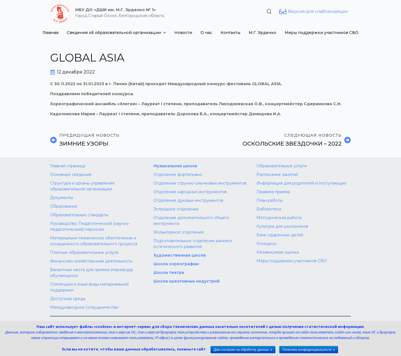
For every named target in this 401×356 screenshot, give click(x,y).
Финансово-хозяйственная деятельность (91, 261)
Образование (63, 206)
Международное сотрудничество (84, 307)
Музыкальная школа (175, 165)
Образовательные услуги (281, 165)
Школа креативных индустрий (186, 281)
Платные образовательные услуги (84, 252)
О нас (206, 32)
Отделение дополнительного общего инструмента (191, 220)
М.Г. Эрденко (262, 32)
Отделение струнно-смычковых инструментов (199, 183)
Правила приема (273, 191)
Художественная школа (179, 255)
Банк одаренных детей (279, 234)
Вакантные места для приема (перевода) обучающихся (91, 272)
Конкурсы (266, 243)
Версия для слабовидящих (318, 11)
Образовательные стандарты (79, 214)
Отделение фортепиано (177, 174)
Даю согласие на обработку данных (241, 350)
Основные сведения (70, 174)
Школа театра (168, 272)
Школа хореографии (176, 263)
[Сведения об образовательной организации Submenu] (165, 32)
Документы (61, 197)
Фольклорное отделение (178, 232)
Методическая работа (279, 217)
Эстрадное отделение (176, 209)
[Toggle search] (269, 11)
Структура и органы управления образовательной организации (82, 186)
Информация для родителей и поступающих (301, 183)
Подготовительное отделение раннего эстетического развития (192, 243)
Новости (183, 32)
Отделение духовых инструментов (188, 200)
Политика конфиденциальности (307, 350)
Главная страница (67, 165)
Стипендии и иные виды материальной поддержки (89, 287)
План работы (269, 200)
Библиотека (268, 209)
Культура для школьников (282, 226)
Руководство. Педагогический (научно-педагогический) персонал (90, 226)
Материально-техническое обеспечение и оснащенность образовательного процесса (93, 240)
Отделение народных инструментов (190, 191)
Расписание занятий (277, 174)
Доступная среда (67, 298)
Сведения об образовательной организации (114, 32)
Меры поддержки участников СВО (321, 32)
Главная (50, 32)
